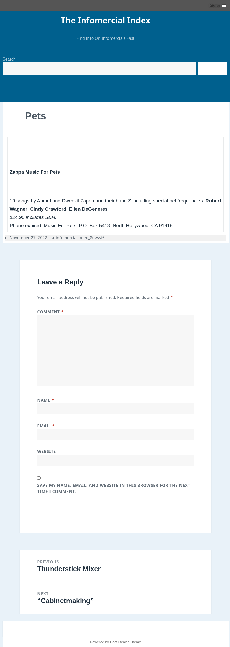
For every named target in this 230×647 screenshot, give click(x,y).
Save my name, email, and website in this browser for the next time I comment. (114, 488)
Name (45, 400)
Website (46, 451)
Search (9, 59)
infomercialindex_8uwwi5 (80, 237)
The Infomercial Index (106, 20)
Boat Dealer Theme (125, 642)
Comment (50, 312)
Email (46, 426)
